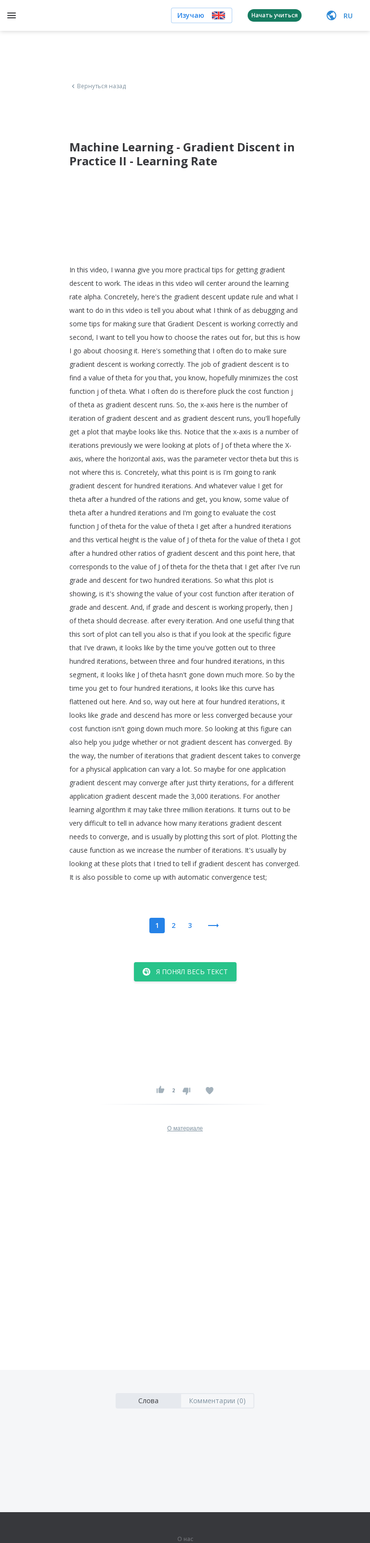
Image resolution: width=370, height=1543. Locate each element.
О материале (185, 1128)
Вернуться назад (97, 86)
